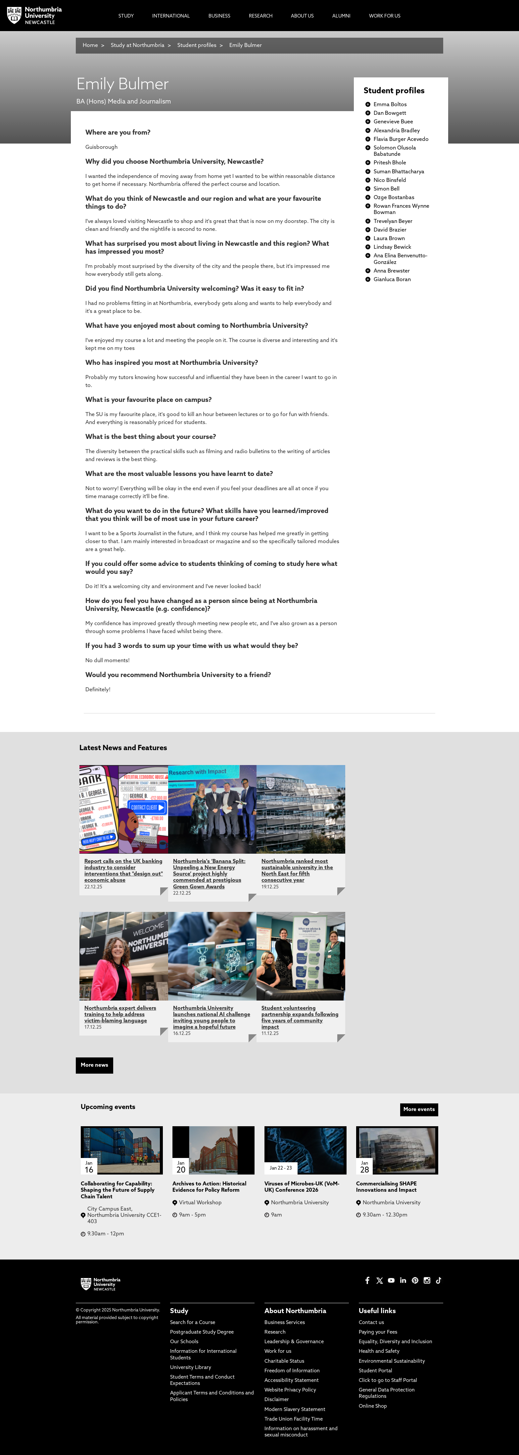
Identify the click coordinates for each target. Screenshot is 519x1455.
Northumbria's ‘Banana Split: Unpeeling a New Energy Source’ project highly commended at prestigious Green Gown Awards (209, 874)
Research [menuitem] (260, 16)
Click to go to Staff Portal (388, 1380)
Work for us (277, 1351)
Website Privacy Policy (290, 1390)
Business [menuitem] (219, 16)
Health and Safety (379, 1351)
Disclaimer (276, 1399)
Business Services (284, 1322)
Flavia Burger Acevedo (401, 139)
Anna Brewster (392, 271)
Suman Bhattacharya (399, 172)
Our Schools (184, 1342)
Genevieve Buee (393, 122)
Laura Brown (389, 238)
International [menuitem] (171, 16)
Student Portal (375, 1371)
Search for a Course (192, 1322)
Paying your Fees (378, 1332)
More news (94, 1065)
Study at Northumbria (138, 45)
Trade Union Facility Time (293, 1419)
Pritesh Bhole (390, 163)
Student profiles (196, 45)
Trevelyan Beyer (393, 221)
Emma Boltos (390, 104)
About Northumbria (295, 1311)
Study (179, 1311)
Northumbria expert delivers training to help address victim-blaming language (120, 1015)
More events (419, 1109)
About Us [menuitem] (302, 16)
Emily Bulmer (245, 45)
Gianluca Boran (392, 279)
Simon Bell (387, 189)
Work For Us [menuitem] (385, 16)
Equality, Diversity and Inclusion (395, 1342)
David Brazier (390, 230)
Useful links (377, 1311)
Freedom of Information (292, 1371)
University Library (190, 1367)
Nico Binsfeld (390, 180)
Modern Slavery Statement (294, 1409)
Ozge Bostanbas (394, 197)
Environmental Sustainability (392, 1361)
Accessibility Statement (291, 1380)
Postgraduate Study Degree (202, 1332)
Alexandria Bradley (397, 131)
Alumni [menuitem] (341, 16)
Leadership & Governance (294, 1342)
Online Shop (373, 1406)
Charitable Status (284, 1361)
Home (90, 45)
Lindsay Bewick (392, 247)
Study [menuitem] (126, 16)
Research (275, 1332)
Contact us (371, 1322)
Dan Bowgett (390, 113)
